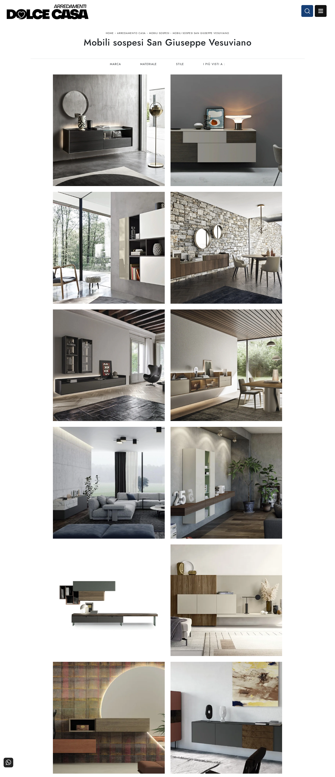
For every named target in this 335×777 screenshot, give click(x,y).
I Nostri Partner (244, 717)
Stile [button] (180, 66)
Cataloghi (294, 717)
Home (110, 34)
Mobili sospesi (159, 34)
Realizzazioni (292, 724)
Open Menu (320, 12)
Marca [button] (115, 66)
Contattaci (294, 711)
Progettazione (245, 724)
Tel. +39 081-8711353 (49, 723)
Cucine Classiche (151, 717)
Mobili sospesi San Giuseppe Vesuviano (201, 34)
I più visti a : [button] (215, 66)
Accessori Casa (198, 717)
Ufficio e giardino (196, 724)
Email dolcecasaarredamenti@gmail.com (62, 728)
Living (160, 724)
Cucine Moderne (152, 711)
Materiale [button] (148, 66)
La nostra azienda (242, 711)
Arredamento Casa (131, 34)
